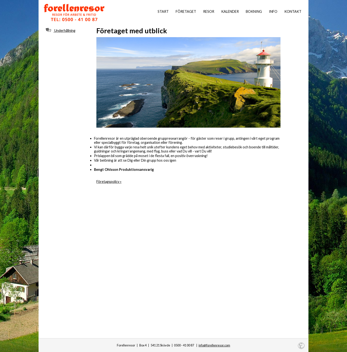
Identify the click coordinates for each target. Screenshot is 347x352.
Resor (208, 11)
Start (163, 11)
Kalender (230, 11)
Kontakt (292, 11)
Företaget (186, 11)
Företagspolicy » (108, 181)
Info (273, 11)
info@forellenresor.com (214, 345)
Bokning (254, 11)
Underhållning (60, 30)
